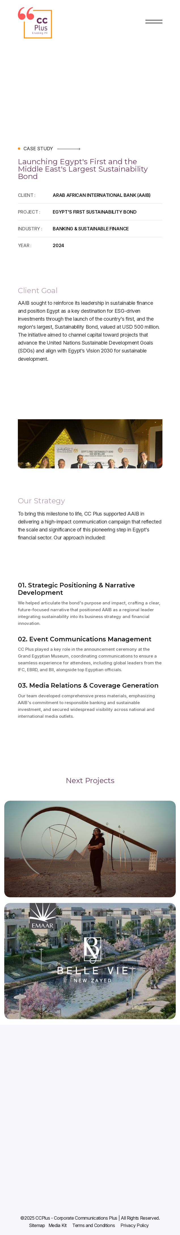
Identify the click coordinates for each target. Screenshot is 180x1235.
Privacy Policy (134, 1225)
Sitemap (37, 1225)
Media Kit (57, 1225)
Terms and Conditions (93, 1225)
